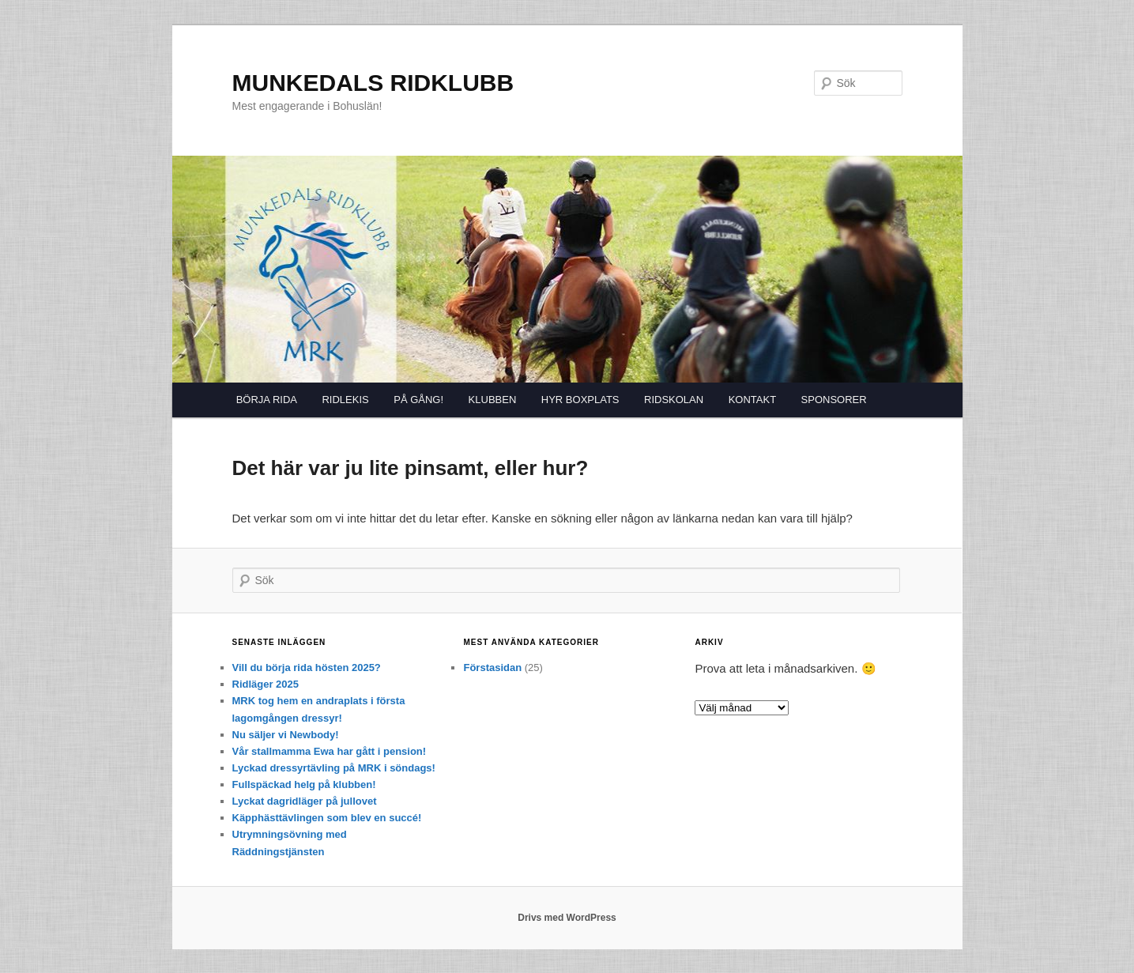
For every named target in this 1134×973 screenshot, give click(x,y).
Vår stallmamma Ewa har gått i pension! (329, 751)
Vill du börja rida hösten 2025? (306, 667)
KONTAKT (752, 399)
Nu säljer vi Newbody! (285, 735)
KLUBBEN (493, 399)
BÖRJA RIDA (266, 399)
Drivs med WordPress (567, 917)
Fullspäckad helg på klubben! (304, 784)
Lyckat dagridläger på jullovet (304, 801)
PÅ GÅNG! (418, 399)
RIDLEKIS (345, 399)
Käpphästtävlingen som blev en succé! (327, 818)
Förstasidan (492, 667)
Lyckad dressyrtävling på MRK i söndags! (333, 768)
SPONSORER (834, 399)
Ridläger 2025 (266, 684)
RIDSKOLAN (673, 399)
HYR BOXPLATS (580, 399)
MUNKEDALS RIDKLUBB (373, 83)
